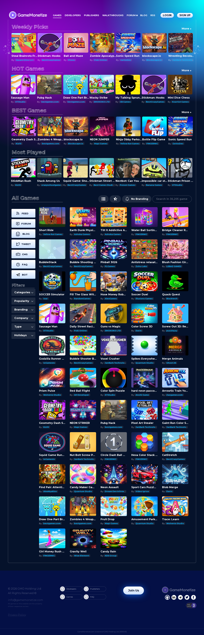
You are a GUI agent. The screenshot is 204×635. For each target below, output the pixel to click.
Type (23, 326)
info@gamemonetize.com (25, 600)
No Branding (136, 198)
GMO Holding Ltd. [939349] (115, 632)
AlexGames (111, 298)
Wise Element (81, 555)
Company (23, 318)
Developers (73, 15)
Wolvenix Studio (52, 395)
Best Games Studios (105, 185)
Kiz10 (18, 143)
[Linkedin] (180, 597)
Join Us (133, 590)
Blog (143, 15)
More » (186, 28)
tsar (45, 298)
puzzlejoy (171, 330)
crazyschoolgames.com (54, 185)
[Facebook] (167, 597)
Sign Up (184, 15)
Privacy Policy (17, 614)
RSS (152, 15)
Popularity (23, 301)
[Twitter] (187, 597)
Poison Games (128, 185)
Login (167, 15)
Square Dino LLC (51, 60)
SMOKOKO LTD (102, 102)
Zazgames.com (174, 395)
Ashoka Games (82, 234)
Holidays (23, 335)
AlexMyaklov (50, 491)
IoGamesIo (49, 363)
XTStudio (21, 102)
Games (57, 15)
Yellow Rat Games (129, 143)
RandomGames (82, 298)
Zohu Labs (141, 266)
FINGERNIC (152, 143)
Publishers (91, 15)
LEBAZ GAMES (173, 266)
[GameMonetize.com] (28, 15)
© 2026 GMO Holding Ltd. (25, 588)
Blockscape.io (180, 60)
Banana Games (154, 185)
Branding (23, 309)
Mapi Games (100, 143)
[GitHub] (193, 597)
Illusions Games (144, 298)
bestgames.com (50, 102)
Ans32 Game (142, 395)
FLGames (110, 266)
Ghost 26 (171, 363)
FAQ (89, 596)
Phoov (97, 60)
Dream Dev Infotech (116, 491)
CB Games (125, 102)
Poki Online (126, 60)
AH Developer (81, 395)
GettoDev (151, 60)
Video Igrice (142, 491)
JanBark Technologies (117, 363)
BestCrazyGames (77, 60)
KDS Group (111, 555)
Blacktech (171, 298)
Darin (19, 60)
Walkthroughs (113, 15)
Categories (23, 292)
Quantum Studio (144, 363)
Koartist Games (181, 102)
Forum (131, 15)
